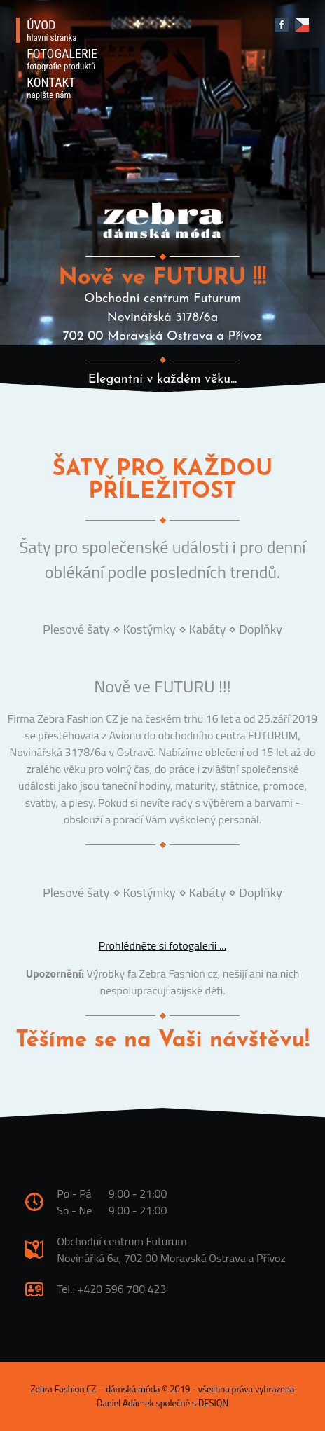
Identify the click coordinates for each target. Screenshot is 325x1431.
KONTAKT (51, 87)
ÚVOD (51, 30)
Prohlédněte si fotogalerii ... (163, 945)
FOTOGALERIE (62, 58)
